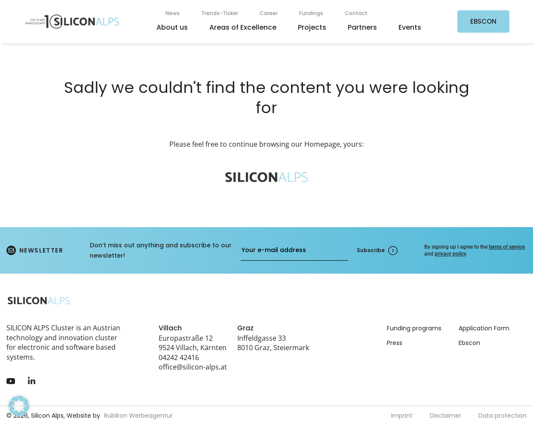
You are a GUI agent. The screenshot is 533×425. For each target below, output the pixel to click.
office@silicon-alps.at (193, 367)
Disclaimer (445, 415)
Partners (362, 27)
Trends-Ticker (219, 13)
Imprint (402, 415)
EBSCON (483, 21)
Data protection (502, 415)
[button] (19, 406)
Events (409, 27)
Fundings (311, 13)
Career (269, 13)
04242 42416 (179, 357)
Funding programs (414, 328)
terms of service (507, 247)
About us (172, 27)
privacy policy (450, 254)
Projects (312, 27)
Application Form (484, 328)
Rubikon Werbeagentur (138, 415)
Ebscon (469, 343)
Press (394, 343)
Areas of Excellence (242, 27)
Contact (356, 13)
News (172, 13)
